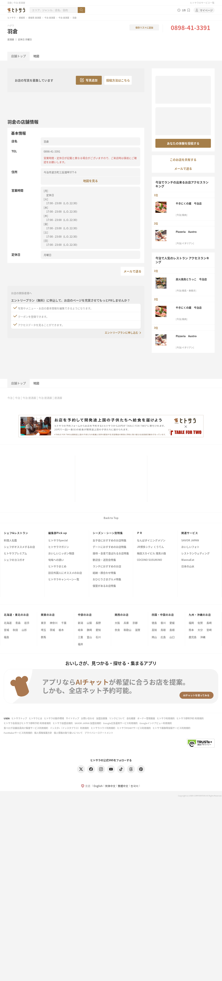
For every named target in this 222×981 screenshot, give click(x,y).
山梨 (89, 623)
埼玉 (43, 630)
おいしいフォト (190, 547)
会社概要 (131, 718)
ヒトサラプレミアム (15, 553)
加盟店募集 (101, 718)
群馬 (43, 637)
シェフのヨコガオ (14, 560)
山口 (172, 637)
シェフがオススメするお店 (19, 547)
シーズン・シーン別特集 (108, 533)
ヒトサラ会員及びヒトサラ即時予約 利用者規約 (27, 723)
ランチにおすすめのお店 (107, 566)
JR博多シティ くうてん (150, 547)
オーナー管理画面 (146, 718)
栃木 (61, 630)
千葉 (63, 623)
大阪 (117, 623)
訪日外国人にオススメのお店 (65, 573)
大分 (200, 630)
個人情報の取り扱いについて (68, 732)
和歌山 (127, 630)
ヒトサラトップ (19, 718)
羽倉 (12, 31)
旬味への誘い (56, 560)
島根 (172, 630)
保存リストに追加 (144, 27)
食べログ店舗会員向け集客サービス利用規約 (26, 727)
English (98, 786)
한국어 (134, 786)
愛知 (98, 630)
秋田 (15, 630)
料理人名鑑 (10, 540)
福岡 (191, 623)
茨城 (52, 630)
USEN (7, 718)
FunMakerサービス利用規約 (18, 732)
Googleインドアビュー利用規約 (155, 723)
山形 (24, 630)
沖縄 (202, 637)
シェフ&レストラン (16, 533)
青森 (18, 623)
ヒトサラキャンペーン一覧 (63, 579)
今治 (10, 398)
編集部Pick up (57, 533)
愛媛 (172, 623)
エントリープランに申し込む (121, 332)
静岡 (89, 630)
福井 (80, 644)
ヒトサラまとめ (57, 566)
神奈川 (54, 623)
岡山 (154, 637)
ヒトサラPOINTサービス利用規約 (134, 727)
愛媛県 (22, 17)
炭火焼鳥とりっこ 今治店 (191, 279)
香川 (163, 623)
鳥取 (163, 630)
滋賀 (137, 630)
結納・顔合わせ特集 (104, 573)
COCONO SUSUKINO (149, 560)
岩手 (26, 623)
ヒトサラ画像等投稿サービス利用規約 (171, 727)
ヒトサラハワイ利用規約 (103, 727)
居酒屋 (10, 39)
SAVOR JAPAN (190, 540)
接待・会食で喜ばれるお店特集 (111, 553)
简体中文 (110, 786)
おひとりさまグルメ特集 (107, 579)
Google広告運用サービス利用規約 (120, 723)
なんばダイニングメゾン (151, 540)
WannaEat (187, 560)
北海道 (8, 623)
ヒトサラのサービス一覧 (202, 2)
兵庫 (126, 623)
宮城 (6, 630)
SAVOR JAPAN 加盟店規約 (88, 723)
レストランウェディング (195, 553)
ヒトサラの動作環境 (54, 718)
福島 (6, 637)
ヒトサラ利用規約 (166, 718)
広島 (163, 637)
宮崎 (209, 630)
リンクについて (117, 718)
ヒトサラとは (35, 718)
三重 (80, 637)
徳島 (154, 623)
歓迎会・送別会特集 (104, 560)
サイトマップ (72, 718)
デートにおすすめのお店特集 (109, 547)
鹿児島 (192, 637)
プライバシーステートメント (99, 732)
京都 (135, 623)
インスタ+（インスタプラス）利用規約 (69, 727)
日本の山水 (187, 566)
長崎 (209, 623)
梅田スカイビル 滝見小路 (151, 553)
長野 (98, 623)
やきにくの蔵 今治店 (189, 203)
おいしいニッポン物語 (61, 553)
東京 (43, 623)
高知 (154, 630)
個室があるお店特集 (104, 586)
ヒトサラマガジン (58, 547)
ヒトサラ (11, 17)
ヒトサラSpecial (58, 540)
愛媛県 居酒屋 (34, 17)
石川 (98, 637)
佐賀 (200, 623)
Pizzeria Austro (186, 231)
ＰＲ (139, 533)
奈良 (117, 630)
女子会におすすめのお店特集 (109, 540)
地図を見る (90, 180)
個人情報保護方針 (43, 732)
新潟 (80, 623)
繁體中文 (123, 786)
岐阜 (80, 630)
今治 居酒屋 (49, 17)
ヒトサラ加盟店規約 (63, 723)
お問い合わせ (87, 718)
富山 (89, 637)
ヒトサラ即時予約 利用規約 (190, 718)
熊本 (191, 630)
